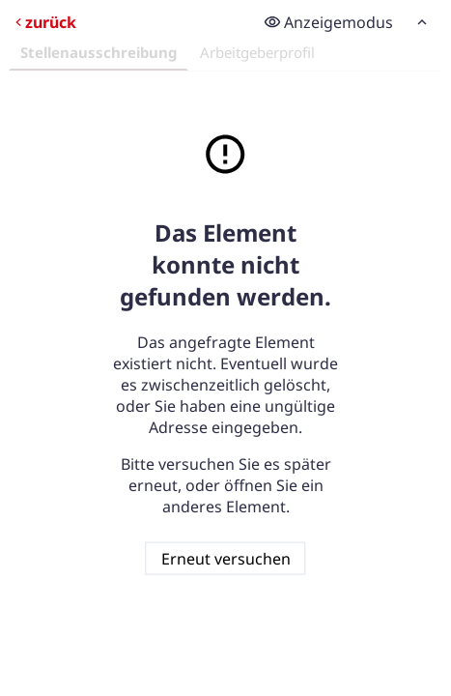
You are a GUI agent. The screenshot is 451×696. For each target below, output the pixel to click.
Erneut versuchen (226, 557)
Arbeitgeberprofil (257, 52)
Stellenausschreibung (98, 52)
